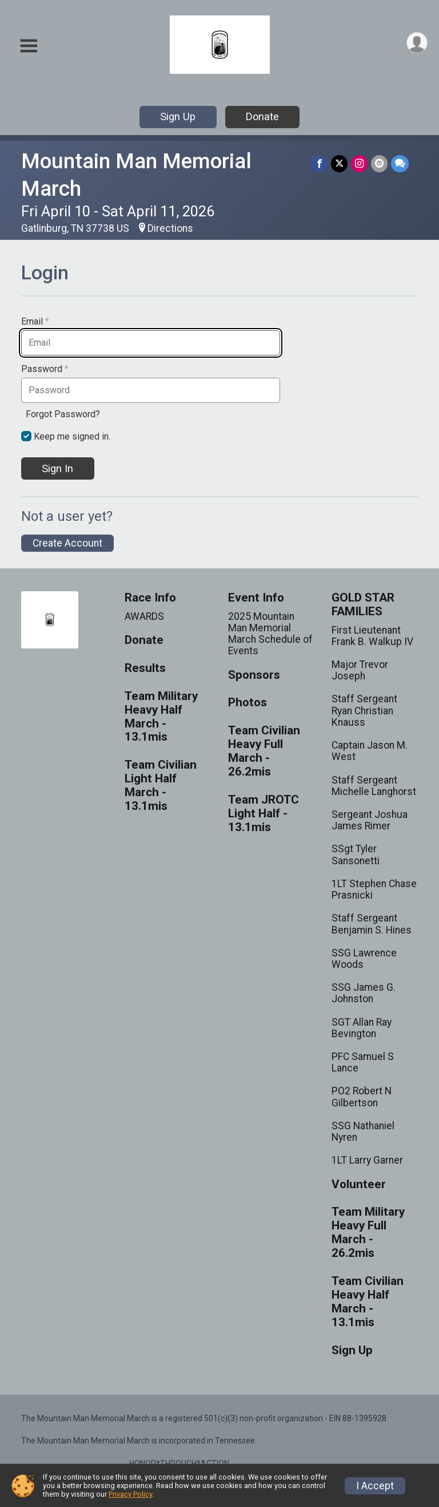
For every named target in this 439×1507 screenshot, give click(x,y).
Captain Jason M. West (370, 750)
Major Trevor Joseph (360, 670)
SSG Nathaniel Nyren (363, 1131)
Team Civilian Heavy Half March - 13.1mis (368, 1302)
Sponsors (254, 675)
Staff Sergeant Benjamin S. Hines (372, 923)
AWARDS (144, 616)
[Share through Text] (400, 163)
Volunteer (359, 1184)
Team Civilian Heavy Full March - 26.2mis (264, 751)
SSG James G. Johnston (364, 993)
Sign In (57, 468)
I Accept (375, 1486)
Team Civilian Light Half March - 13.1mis (161, 785)
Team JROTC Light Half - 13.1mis (263, 813)
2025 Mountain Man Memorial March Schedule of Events (270, 634)
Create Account (67, 543)
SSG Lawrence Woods (364, 958)
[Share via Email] (379, 163)
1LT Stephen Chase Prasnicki (374, 889)
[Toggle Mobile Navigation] (28, 46)
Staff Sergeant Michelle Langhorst (374, 785)
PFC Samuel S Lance (363, 1062)
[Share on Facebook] (319, 163)
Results (145, 668)
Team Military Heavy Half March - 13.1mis (161, 717)
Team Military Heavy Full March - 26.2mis (368, 1232)
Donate (262, 116)
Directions (170, 228)
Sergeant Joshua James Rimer (370, 820)
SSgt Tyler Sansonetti (356, 854)
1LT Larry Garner (367, 1160)
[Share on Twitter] (339, 163)
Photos (247, 702)
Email (35, 322)
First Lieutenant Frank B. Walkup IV (372, 635)
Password (45, 369)
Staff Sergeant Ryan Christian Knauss (364, 710)
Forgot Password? (63, 414)
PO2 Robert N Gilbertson (362, 1096)
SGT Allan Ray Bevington (362, 1027)
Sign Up (177, 116)
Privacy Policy (130, 1494)
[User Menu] (417, 42)
